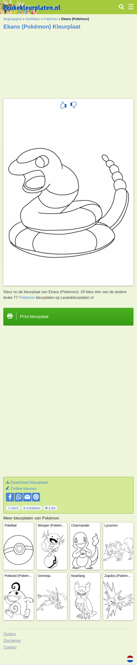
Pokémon (50, 19)
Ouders (9, 634)
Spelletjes (33, 19)
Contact (9, 647)
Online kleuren (24, 488)
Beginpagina (12, 19)
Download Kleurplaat (29, 482)
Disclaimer (12, 641)
